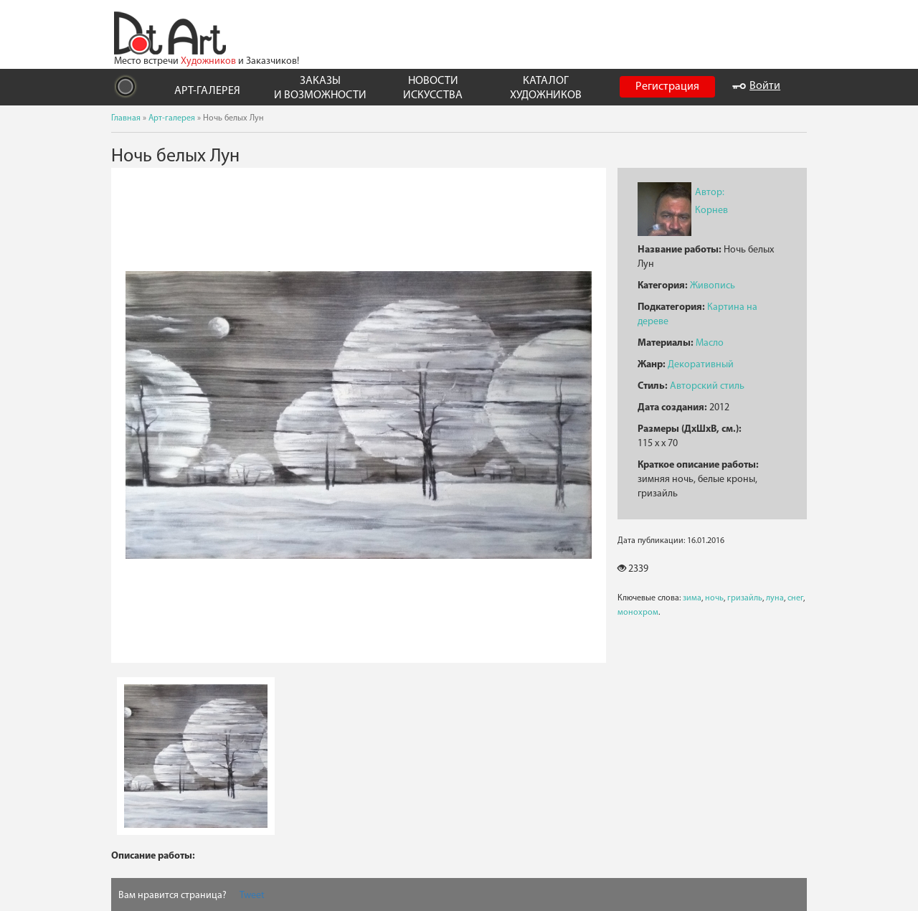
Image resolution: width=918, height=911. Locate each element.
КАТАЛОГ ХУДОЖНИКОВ (546, 87)
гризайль (744, 598)
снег (795, 598)
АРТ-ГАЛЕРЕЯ (207, 91)
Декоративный (701, 364)
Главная (126, 118)
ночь (714, 598)
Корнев (711, 210)
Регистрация (667, 87)
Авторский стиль (707, 386)
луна (775, 598)
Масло (710, 343)
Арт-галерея (171, 118)
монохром (637, 612)
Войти (756, 86)
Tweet (252, 895)
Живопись (712, 285)
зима (692, 598)
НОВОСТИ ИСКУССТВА (433, 87)
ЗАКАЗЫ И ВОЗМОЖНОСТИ (320, 87)
